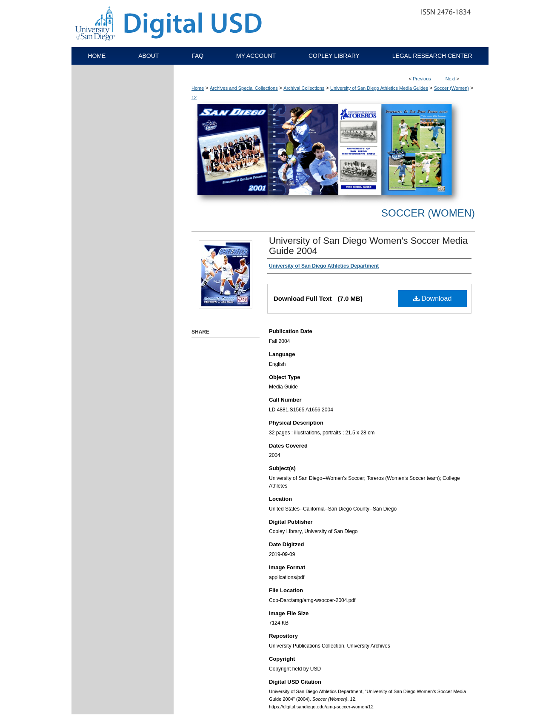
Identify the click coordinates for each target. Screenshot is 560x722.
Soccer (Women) (451, 88)
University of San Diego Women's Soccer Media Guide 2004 (368, 245)
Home (197, 88)
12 (194, 97)
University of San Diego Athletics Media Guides (379, 88)
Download (432, 298)
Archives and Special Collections (244, 88)
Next (450, 78)
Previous (422, 78)
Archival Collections (303, 88)
